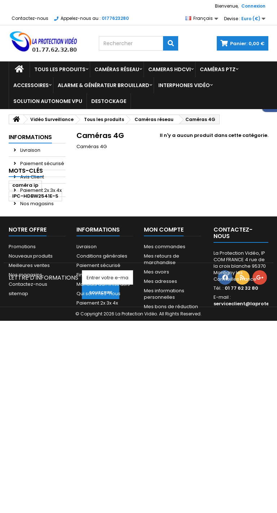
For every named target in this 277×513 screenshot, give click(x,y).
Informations (30, 137)
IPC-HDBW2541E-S (35, 247)
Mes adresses (160, 420)
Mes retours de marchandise (161, 398)
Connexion (253, 6)
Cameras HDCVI (169, 69)
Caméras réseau (116, 69)
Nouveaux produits (31, 394)
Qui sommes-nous (98, 432)
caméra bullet (30, 291)
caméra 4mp (28, 334)
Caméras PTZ (218, 69)
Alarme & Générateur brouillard (103, 85)
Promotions (22, 385)
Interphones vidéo (184, 85)
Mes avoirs (156, 410)
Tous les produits (59, 69)
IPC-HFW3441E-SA (35, 312)
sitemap (18, 432)
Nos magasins (36, 203)
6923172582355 (31, 301)
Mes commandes (164, 385)
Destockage (108, 101)
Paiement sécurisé (41, 163)
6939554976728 (32, 323)
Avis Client (31, 176)
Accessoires (31, 85)
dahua (21, 269)
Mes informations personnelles (164, 432)
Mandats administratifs (103, 422)
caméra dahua (31, 258)
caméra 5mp (28, 280)
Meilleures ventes (29, 404)
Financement (91, 413)
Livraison (29, 150)
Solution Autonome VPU (47, 101)
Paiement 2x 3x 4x (40, 190)
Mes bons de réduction (171, 445)
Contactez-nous (30, 18)
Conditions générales (101, 394)
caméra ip (25, 236)
